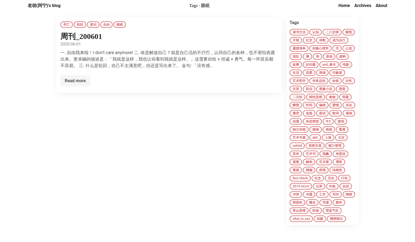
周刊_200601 (81, 36)
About (381, 5)
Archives (362, 5)
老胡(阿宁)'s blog (44, 5)
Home (344, 5)
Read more (75, 80)
